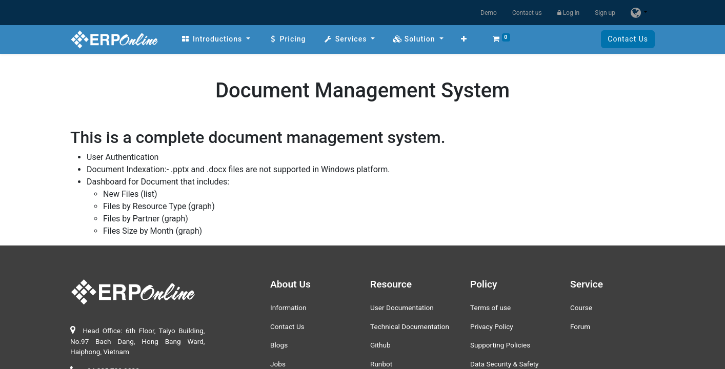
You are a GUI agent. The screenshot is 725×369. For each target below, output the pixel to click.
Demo (488, 12)
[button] (464, 39)
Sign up (605, 12)
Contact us (527, 12)
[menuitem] (215, 39)
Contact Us (628, 39)
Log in (568, 12)
